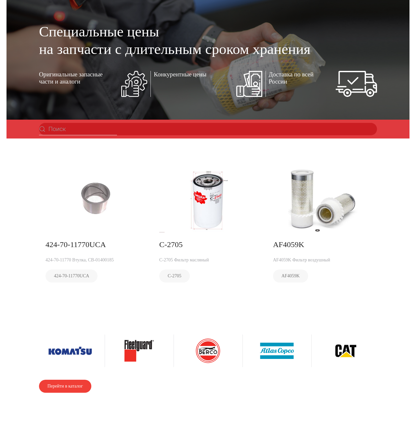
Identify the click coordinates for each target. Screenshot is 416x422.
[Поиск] (78, 129)
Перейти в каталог (65, 386)
